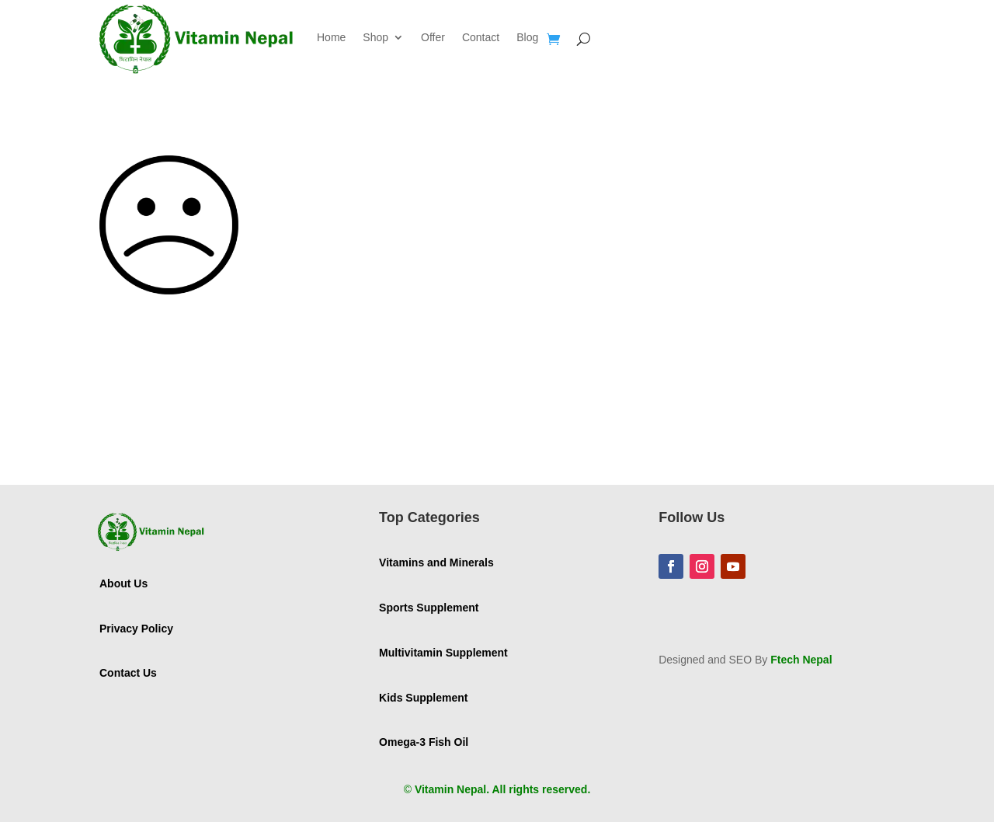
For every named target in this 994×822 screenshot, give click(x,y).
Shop (375, 37)
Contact (480, 37)
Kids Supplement (423, 697)
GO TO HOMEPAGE (187, 418)
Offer (433, 37)
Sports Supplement (428, 607)
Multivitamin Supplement (443, 652)
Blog (527, 37)
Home (331, 37)
